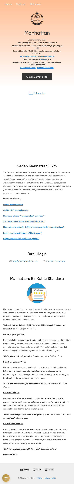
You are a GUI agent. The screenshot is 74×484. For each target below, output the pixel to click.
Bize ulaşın (35, 4)
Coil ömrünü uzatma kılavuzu (15, 210)
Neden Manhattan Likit (13, 204)
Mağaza (8, 4)
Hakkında (20, 4)
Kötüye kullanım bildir (46, 478)
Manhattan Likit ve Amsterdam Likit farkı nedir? (24, 216)
